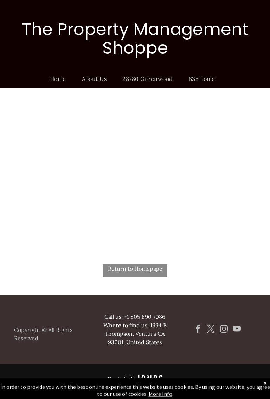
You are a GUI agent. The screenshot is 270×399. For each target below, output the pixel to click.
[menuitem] (61, 78)
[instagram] (224, 329)
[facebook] (198, 329)
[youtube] (237, 329)
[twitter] (211, 329)
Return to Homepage (135, 268)
